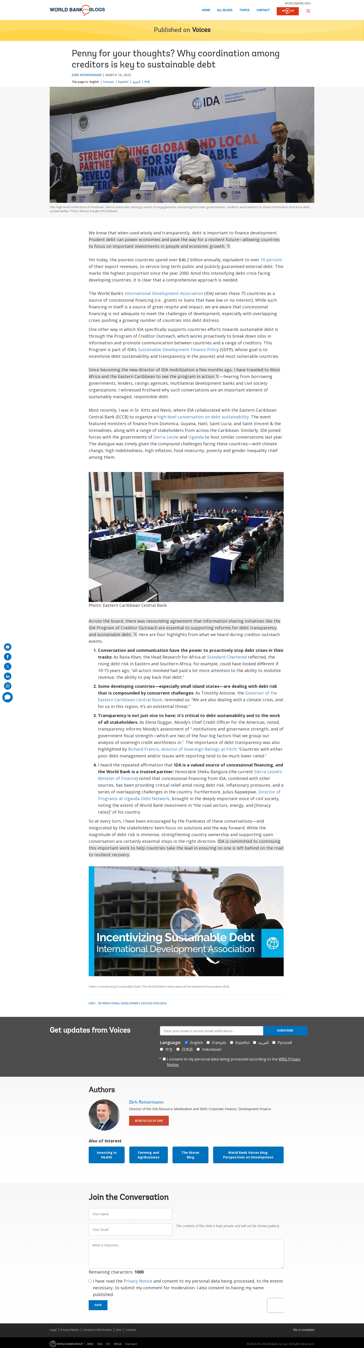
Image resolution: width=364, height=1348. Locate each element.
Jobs (119, 1330)
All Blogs (224, 10)
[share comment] (7, 697)
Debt (92, 1003)
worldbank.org (298, 3)
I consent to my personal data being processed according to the (233, 1062)
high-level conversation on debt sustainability (203, 417)
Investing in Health (107, 1154)
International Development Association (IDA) (132, 1003)
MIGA (117, 1344)
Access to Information (97, 1330)
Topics (244, 10)
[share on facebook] (7, 656)
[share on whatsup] (7, 686)
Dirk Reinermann (87, 75)
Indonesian (211, 1049)
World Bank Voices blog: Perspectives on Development (248, 1154)
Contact (263, 10)
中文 (147, 82)
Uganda (196, 437)
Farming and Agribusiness (148, 1154)
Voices (201, 30)
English (94, 82)
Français (108, 82)
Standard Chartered (227, 657)
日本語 (187, 1049)
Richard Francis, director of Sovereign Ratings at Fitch (182, 749)
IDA (99, 1344)
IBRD (90, 1344)
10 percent (271, 259)
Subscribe (285, 1030)
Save (98, 1305)
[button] (308, 11)
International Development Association (164, 293)
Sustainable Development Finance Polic (177, 349)
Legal (53, 1330)
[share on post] (7, 666)
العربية (136, 82)
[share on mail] (7, 647)
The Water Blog (190, 1154)
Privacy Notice (138, 1281)
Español (123, 82)
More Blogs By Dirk (149, 1121)
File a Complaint (303, 1330)
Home (206, 10)
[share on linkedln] (7, 676)
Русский (285, 1042)
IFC (108, 1344)
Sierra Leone (166, 437)
